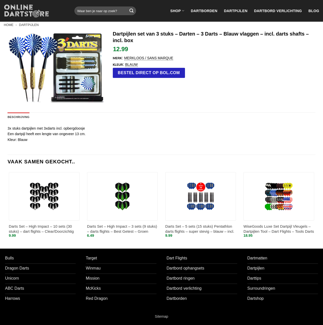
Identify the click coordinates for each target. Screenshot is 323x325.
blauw (131, 65)
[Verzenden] (131, 11)
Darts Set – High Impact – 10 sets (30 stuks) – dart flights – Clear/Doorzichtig (41, 228)
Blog (313, 11)
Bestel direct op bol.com (149, 73)
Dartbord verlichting (278, 11)
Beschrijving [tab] (19, 117)
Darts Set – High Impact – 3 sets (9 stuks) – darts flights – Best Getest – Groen (122, 228)
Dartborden (204, 11)
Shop (177, 10)
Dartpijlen (235, 11)
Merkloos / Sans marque (148, 58)
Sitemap (161, 316)
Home (8, 25)
